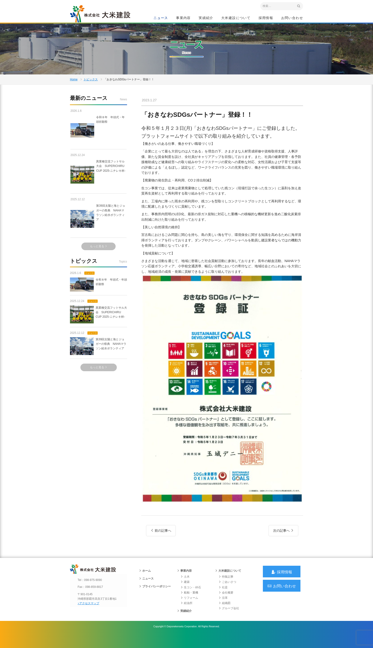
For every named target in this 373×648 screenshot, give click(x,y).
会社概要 (226, 605)
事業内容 (183, 18)
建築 (185, 595)
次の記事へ (283, 540)
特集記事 (226, 590)
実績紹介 (206, 18)
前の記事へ (161, 540)
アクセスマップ (90, 616)
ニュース (160, 18)
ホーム (145, 584)
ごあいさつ (227, 595)
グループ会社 (229, 621)
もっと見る (98, 255)
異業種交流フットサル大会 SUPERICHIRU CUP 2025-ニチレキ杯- (98, 183)
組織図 (225, 616)
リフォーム (189, 611)
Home (74, 86)
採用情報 (266, 18)
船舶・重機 (189, 605)
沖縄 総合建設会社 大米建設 (103, 15)
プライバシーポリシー (155, 599)
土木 (185, 590)
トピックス (90, 86)
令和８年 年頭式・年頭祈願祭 (98, 139)
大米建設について (235, 18)
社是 (223, 600)
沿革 (223, 611)
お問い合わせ (292, 18)
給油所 (186, 616)
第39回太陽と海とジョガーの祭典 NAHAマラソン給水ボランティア (98, 227)
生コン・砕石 (191, 600)
